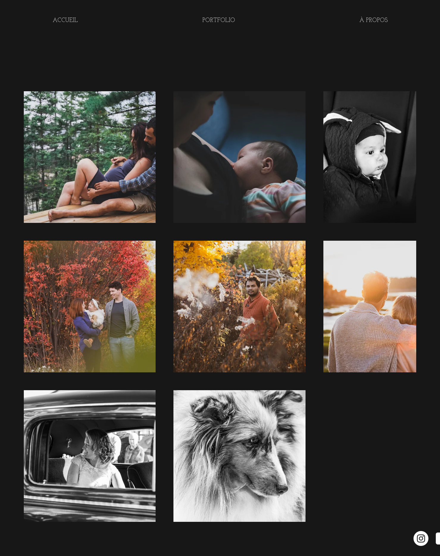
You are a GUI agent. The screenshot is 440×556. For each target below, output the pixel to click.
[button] (218, 20)
